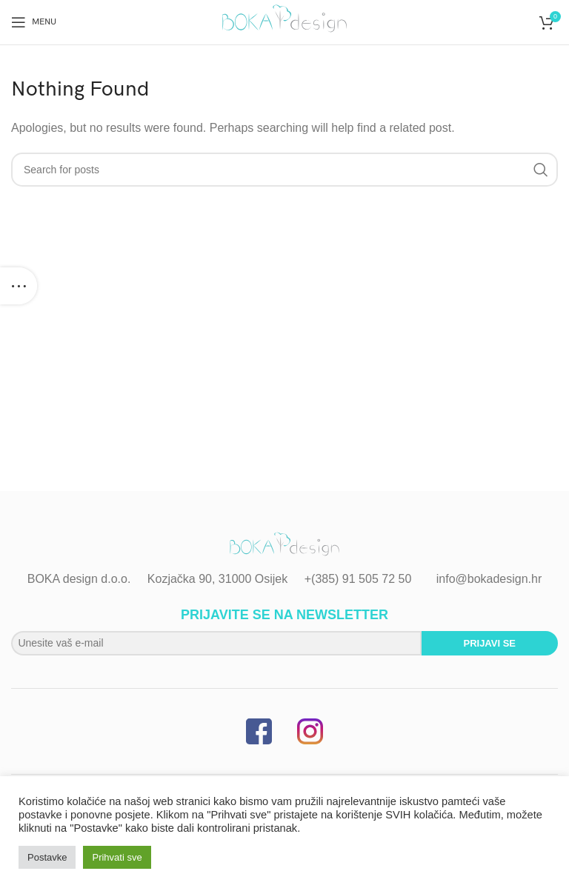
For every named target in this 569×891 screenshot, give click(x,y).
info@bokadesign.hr (489, 579)
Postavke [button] (47, 857)
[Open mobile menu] (34, 22)
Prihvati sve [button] (117, 857)
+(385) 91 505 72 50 (358, 579)
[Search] (284, 170)
